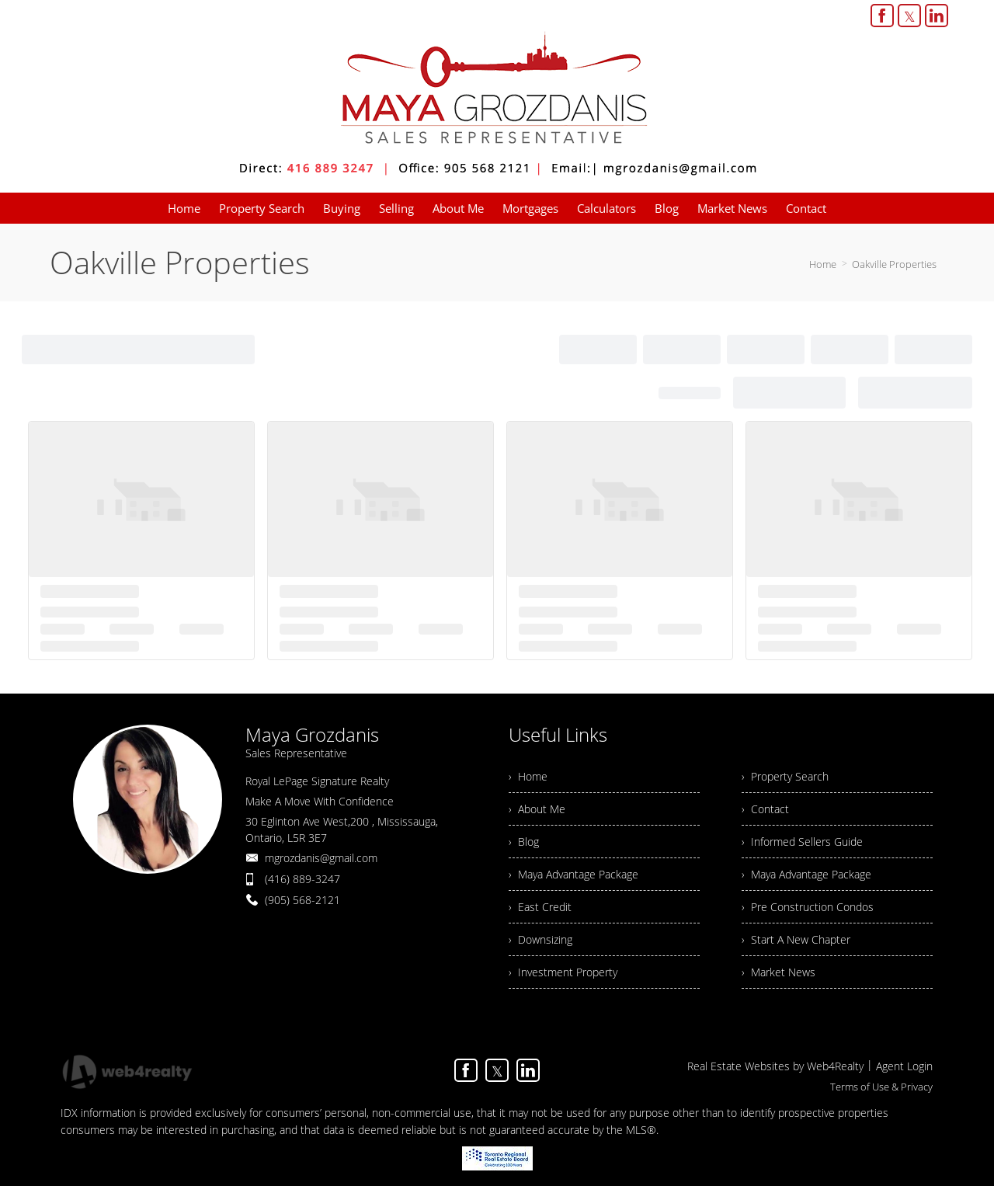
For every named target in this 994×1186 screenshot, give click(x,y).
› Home (528, 776)
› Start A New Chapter (796, 939)
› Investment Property (563, 972)
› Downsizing (540, 939)
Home (822, 264)
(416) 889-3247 (302, 878)
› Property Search (785, 776)
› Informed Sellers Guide (802, 841)
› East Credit (540, 906)
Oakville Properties (894, 264)
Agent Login (904, 1066)
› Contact (765, 809)
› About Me (537, 809)
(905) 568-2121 (302, 899)
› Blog (524, 841)
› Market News (778, 972)
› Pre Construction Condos (808, 906)
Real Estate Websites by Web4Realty (775, 1066)
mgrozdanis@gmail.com (321, 857)
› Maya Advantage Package (573, 874)
